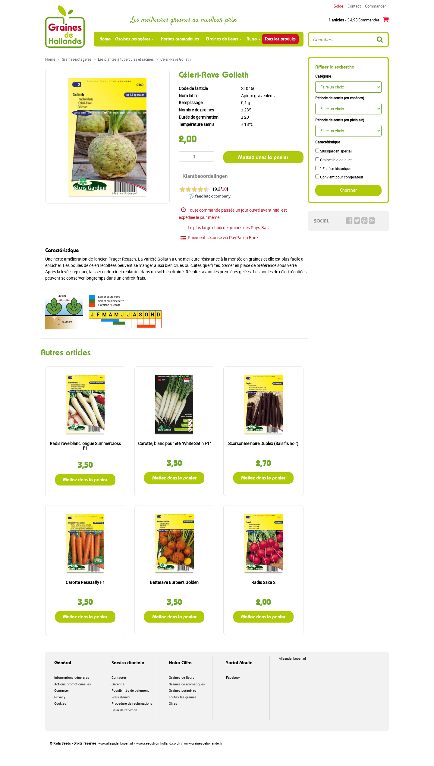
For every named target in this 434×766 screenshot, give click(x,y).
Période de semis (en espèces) (339, 97)
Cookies (60, 703)
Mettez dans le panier (263, 157)
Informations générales (71, 677)
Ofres (173, 703)
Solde (338, 6)
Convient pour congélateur (339, 177)
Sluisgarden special (333, 151)
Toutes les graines (183, 697)
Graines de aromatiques (187, 684)
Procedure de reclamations (132, 703)
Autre (252, 39)
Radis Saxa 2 (263, 582)
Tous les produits (280, 39)
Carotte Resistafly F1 (85, 582)
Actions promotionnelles (72, 684)
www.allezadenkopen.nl (115, 743)
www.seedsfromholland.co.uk (158, 743)
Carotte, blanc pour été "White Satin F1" (174, 443)
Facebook (233, 677)
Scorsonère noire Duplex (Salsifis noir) (263, 443)
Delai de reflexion (124, 710)
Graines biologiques (333, 159)
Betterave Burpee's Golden (174, 582)
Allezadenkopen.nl (292, 658)
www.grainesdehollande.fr (203, 743)
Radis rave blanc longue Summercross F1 (85, 446)
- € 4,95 (359, 19)
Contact (354, 6)
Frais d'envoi (121, 697)
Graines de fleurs (222, 39)
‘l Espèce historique (333, 168)
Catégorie (323, 76)
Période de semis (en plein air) (339, 119)
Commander (375, 6)
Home (105, 39)
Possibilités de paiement (130, 690)
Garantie (118, 684)
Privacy (59, 697)
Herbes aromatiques (180, 39)
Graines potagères (132, 39)
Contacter (61, 690)
